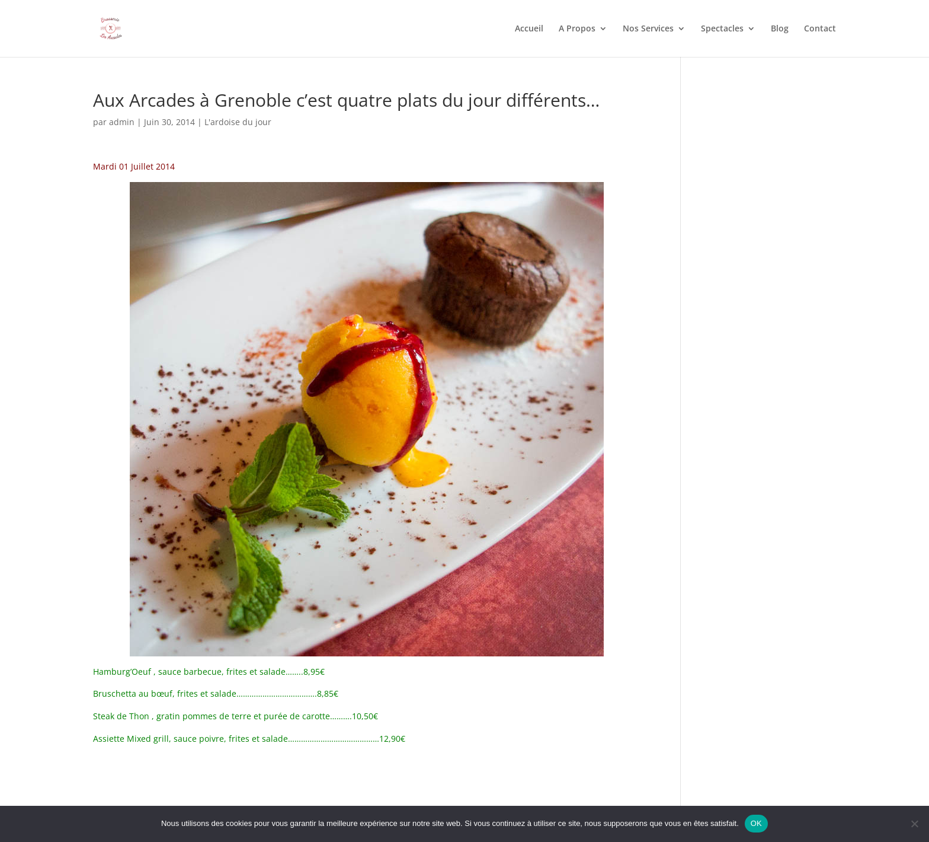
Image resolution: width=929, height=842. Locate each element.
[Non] (914, 824)
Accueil (529, 29)
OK (756, 823)
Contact (820, 29)
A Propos (577, 29)
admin (121, 121)
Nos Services (648, 29)
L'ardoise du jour (237, 121)
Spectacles (722, 29)
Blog (780, 29)
